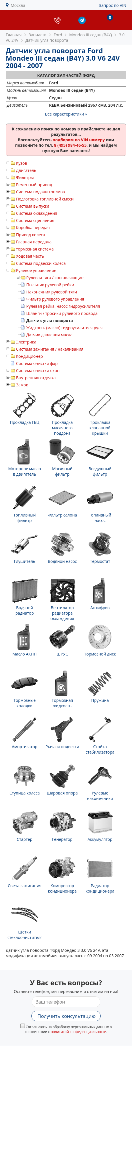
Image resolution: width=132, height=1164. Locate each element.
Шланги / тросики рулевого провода (61, 313)
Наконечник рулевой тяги (51, 292)
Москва (18, 5)
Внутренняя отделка (36, 377)
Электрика (26, 342)
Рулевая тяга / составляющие (54, 277)
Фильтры (25, 177)
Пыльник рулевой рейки (50, 284)
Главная (14, 34)
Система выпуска (32, 206)
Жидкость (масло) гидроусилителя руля (64, 327)
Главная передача (33, 242)
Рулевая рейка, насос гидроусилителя (63, 306)
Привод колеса (30, 234)
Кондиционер (29, 356)
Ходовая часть (30, 256)
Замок (22, 385)
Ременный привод (34, 184)
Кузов (21, 163)
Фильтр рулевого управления (55, 299)
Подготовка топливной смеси (45, 199)
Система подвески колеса (41, 263)
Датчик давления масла (49, 334)
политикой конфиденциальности (78, 1031)
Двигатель (26, 170)
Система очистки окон (37, 370)
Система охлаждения (36, 213)
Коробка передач (33, 227)
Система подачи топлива (40, 191)
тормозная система (35, 249)
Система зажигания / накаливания (49, 349)
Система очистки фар (37, 363)
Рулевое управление (36, 270)
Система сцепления (35, 220)
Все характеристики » (66, 114)
